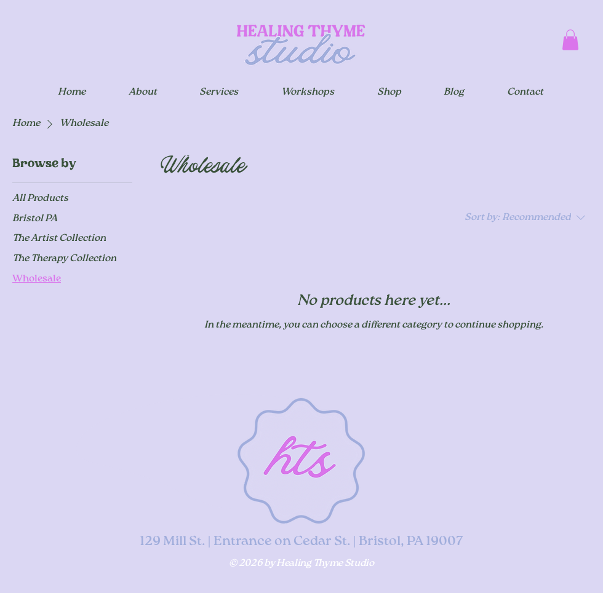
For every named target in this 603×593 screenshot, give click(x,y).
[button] (570, 39)
